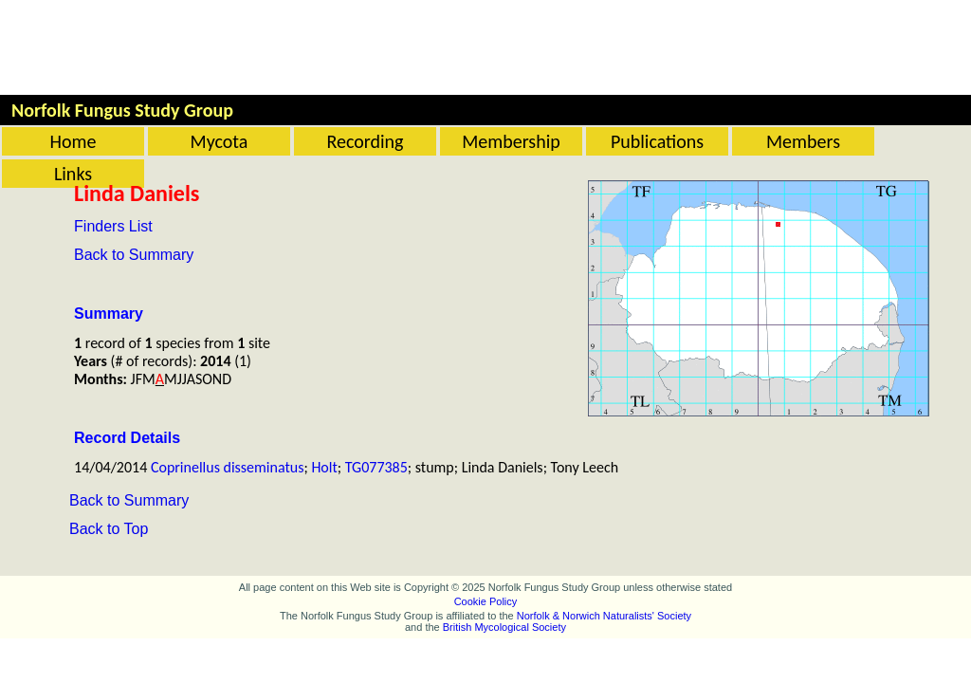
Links (73, 173)
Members (803, 141)
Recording (364, 141)
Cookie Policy (486, 601)
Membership (511, 141)
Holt (324, 467)
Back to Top (108, 529)
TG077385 (376, 467)
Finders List (113, 226)
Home (73, 141)
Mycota (219, 141)
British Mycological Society (504, 627)
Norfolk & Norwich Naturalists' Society (604, 615)
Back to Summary (133, 255)
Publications (657, 141)
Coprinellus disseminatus (227, 467)
